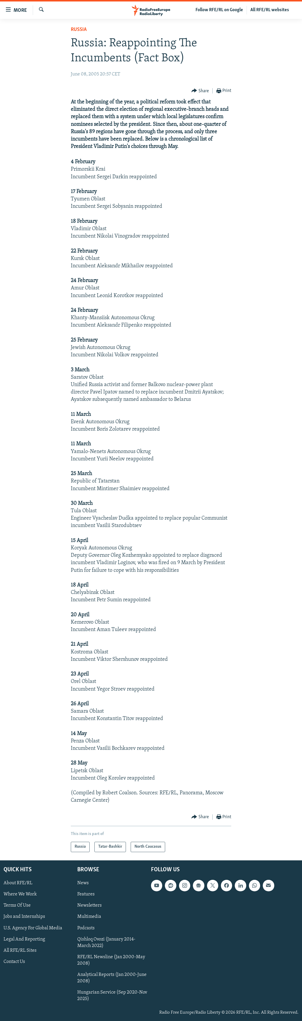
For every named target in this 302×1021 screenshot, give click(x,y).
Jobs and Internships (24, 916)
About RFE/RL (18, 883)
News (83, 883)
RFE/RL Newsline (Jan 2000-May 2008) (111, 960)
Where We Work (20, 894)
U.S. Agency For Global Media (33, 928)
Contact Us (14, 961)
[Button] (200, 91)
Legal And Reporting (24, 939)
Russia (79, 29)
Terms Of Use (17, 905)
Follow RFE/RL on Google (219, 10)
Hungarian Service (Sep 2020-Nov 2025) (112, 995)
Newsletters (89, 905)
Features (86, 894)
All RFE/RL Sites (20, 950)
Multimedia (89, 916)
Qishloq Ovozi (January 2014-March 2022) (106, 942)
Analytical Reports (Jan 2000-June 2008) (112, 977)
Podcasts (86, 928)
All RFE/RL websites (269, 10)
